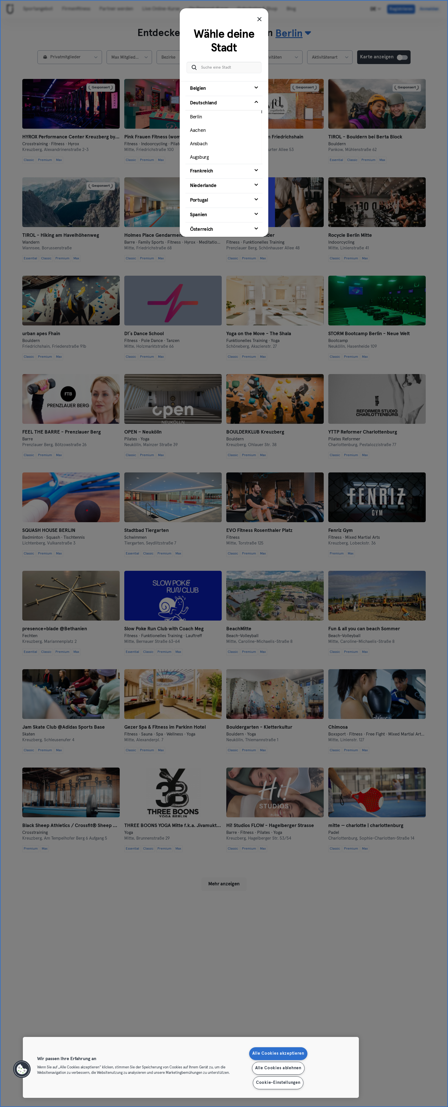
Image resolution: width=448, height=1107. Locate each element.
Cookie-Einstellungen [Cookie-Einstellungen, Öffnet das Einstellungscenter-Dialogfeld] (278, 1083)
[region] (191, 1067)
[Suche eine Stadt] (224, 67)
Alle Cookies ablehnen (278, 1068)
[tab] (224, 88)
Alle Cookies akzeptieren (278, 1054)
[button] (22, 1069)
